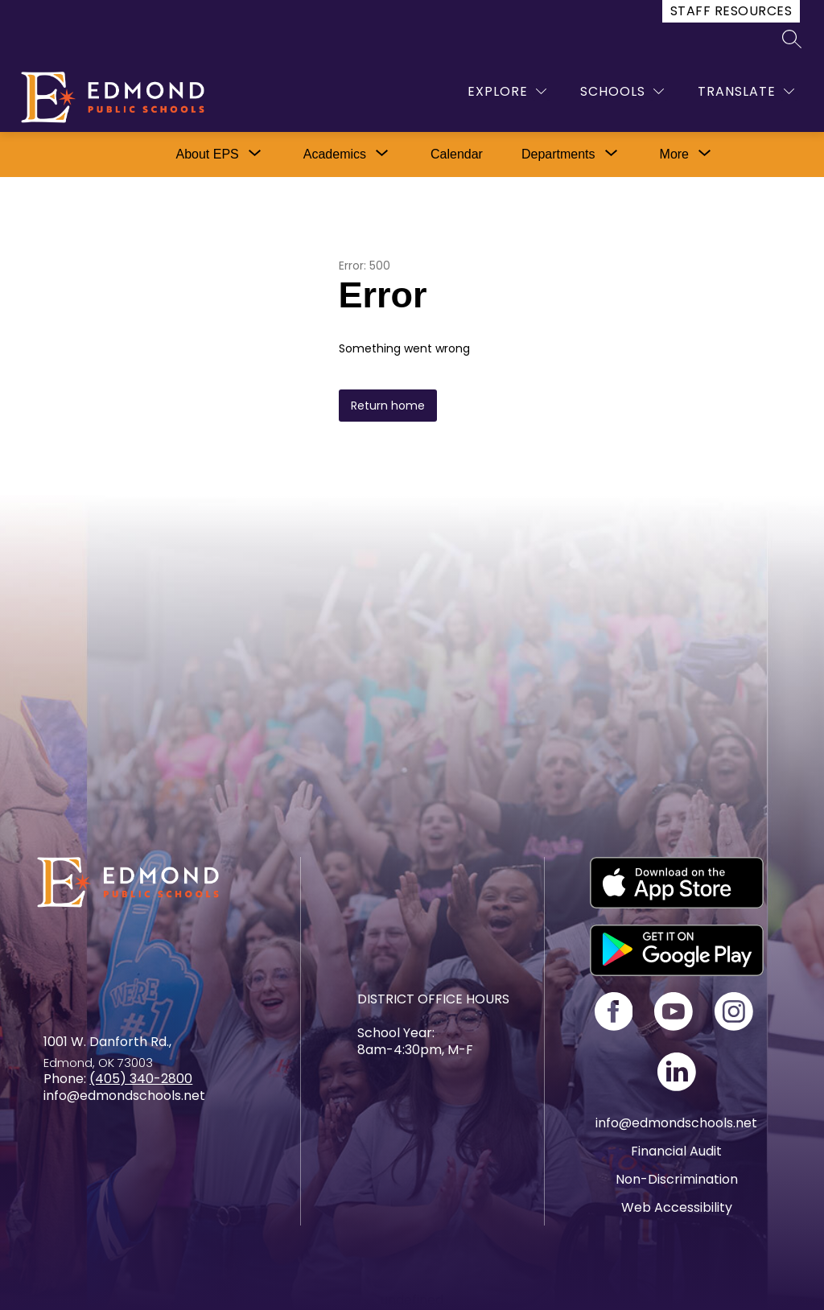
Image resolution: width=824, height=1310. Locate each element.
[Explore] (507, 91)
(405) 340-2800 (140, 1078)
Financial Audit (676, 1151)
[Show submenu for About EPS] (206, 154)
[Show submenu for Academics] (334, 154)
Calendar (457, 154)
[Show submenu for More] (674, 154)
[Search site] (791, 38)
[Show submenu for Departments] (558, 154)
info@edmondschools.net (676, 1123)
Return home (388, 406)
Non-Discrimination (677, 1179)
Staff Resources (731, 11)
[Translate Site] (746, 91)
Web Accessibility (676, 1207)
